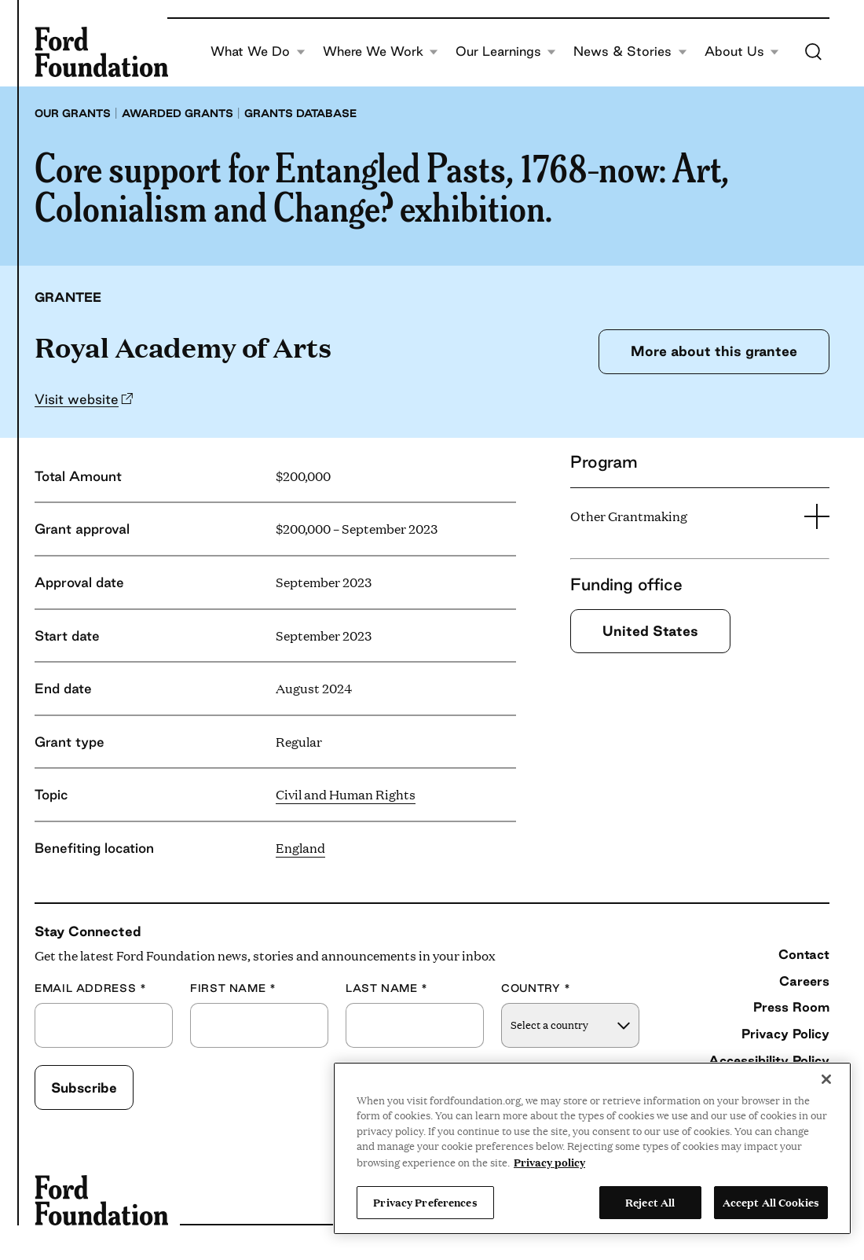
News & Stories (629, 51)
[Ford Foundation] (101, 52)
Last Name (387, 988)
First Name (233, 988)
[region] (592, 1148)
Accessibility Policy (768, 1060)
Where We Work (380, 51)
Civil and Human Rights (346, 794)
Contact (803, 954)
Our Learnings (506, 51)
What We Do (258, 51)
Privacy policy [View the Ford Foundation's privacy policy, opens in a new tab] (549, 1162)
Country (536, 988)
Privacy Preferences (425, 1202)
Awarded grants (177, 113)
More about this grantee (714, 350)
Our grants (73, 113)
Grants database (300, 113)
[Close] (826, 1079)
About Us (742, 51)
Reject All (650, 1202)
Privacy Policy (785, 1034)
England (300, 848)
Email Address (90, 988)
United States (650, 630)
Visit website (77, 398)
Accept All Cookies (771, 1202)
